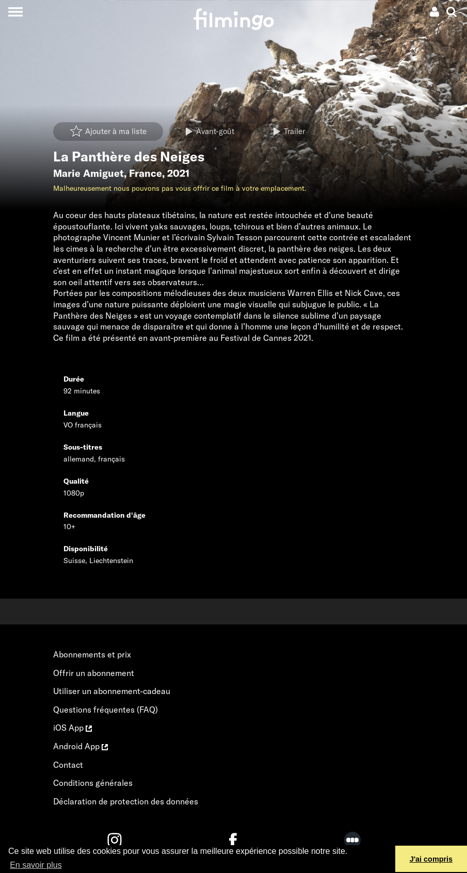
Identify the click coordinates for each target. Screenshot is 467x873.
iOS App (72, 727)
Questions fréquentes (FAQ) (105, 709)
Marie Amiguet (88, 173)
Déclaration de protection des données (125, 801)
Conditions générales (93, 783)
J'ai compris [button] (431, 859)
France (145, 173)
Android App (80, 746)
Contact (68, 765)
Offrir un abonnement (93, 673)
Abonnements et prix (92, 654)
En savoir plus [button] (36, 865)
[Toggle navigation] (15, 11)
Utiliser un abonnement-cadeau (111, 691)
